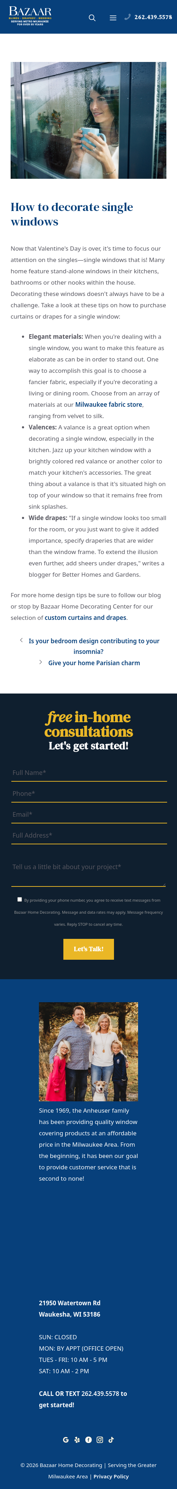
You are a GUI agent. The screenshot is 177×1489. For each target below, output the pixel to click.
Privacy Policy (111, 1476)
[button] (92, 18)
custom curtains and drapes (85, 618)
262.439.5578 (100, 1394)
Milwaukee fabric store (108, 404)
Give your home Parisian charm (94, 663)
